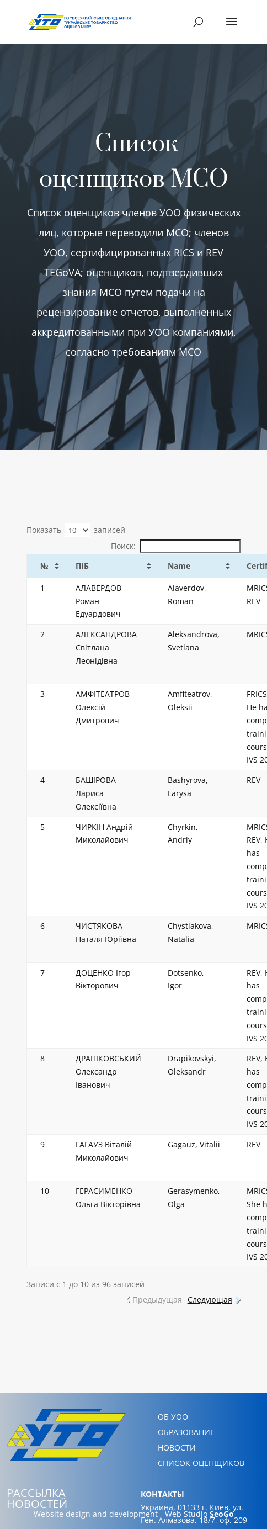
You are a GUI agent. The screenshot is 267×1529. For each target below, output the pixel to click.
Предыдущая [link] (157, 1299)
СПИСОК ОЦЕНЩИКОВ (201, 1463)
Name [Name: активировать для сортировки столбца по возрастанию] (179, 565)
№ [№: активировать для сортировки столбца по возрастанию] (44, 565)
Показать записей (75, 530)
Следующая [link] (210, 1299)
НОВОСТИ (177, 1447)
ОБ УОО (173, 1416)
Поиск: (176, 546)
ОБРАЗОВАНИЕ (186, 1432)
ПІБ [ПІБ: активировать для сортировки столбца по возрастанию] (82, 565)
